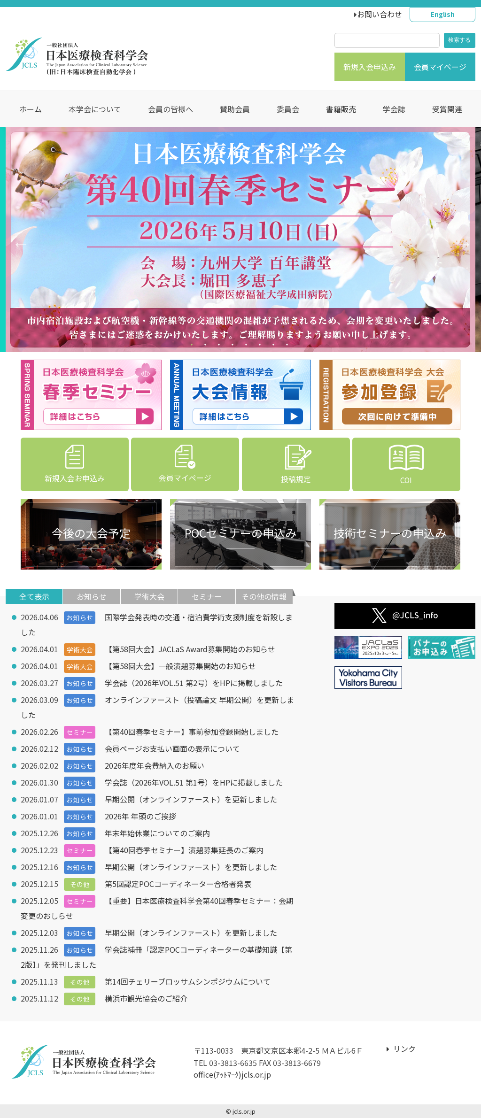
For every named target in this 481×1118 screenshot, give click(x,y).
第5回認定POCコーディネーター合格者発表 (178, 883)
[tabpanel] (240, 239)
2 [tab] (206, 346)
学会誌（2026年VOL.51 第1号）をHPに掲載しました (194, 782)
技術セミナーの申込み (390, 532)
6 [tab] (261, 346)
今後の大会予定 (91, 532)
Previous (16, 239)
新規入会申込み (369, 66)
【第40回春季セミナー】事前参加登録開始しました (192, 731)
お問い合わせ (379, 14)
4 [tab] (234, 346)
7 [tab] (274, 346)
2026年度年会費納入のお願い (155, 765)
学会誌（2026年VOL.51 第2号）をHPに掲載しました (194, 682)
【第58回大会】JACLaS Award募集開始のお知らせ (190, 649)
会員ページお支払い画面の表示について (172, 748)
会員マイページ (440, 66)
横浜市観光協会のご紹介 (146, 998)
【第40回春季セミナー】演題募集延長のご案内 (184, 850)
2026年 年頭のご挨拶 (141, 816)
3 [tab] (220, 346)
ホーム (30, 109)
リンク (401, 1048)
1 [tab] (193, 346)
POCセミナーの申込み (240, 532)
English (443, 14)
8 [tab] (288, 346)
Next (460, 239)
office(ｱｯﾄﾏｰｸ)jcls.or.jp (232, 1074)
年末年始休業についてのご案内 (157, 833)
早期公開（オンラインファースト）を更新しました (191, 799)
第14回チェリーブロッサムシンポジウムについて (188, 981)
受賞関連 (447, 109)
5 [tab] (247, 346)
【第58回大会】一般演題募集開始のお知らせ (180, 665)
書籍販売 (341, 109)
